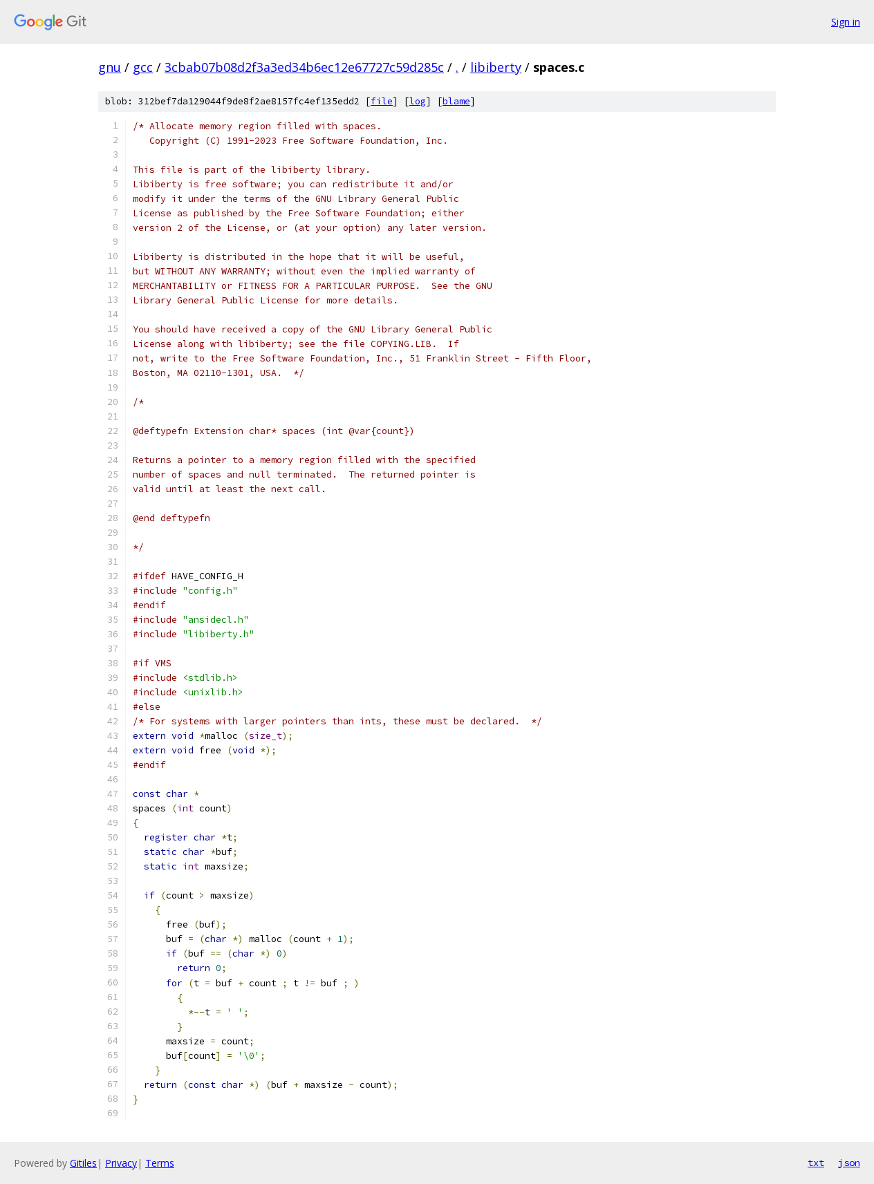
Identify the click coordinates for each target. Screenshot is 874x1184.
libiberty (495, 67)
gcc (143, 67)
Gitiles (83, 1162)
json (849, 1162)
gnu (109, 67)
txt (816, 1162)
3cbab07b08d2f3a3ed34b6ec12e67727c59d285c (304, 67)
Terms (159, 1162)
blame (456, 101)
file (382, 101)
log (417, 101)
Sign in (845, 21)
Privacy (121, 1162)
